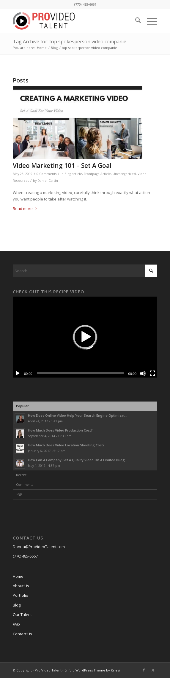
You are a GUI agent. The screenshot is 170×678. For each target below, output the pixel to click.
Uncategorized (124, 174)
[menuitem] (135, 21)
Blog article (73, 174)
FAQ (16, 624)
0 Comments (46, 174)
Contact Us (22, 633)
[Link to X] (152, 670)
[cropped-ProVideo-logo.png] (70, 21)
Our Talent (22, 614)
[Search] (135, 21)
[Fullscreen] (152, 373)
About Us (21, 585)
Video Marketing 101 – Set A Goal (62, 165)
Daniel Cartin (47, 181)
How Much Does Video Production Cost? (60, 430)
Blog (17, 605)
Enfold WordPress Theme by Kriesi (92, 670)
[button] (85, 337)
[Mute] (143, 373)
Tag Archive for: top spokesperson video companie (69, 41)
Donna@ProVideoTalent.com (39, 546)
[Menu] (149, 21)
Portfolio (20, 595)
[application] (85, 337)
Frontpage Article (97, 174)
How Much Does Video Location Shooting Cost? (66, 445)
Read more (25, 208)
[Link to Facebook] (143, 670)
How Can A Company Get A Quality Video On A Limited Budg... (78, 460)
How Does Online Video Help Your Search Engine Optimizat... (77, 415)
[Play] (18, 373)
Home (18, 576)
